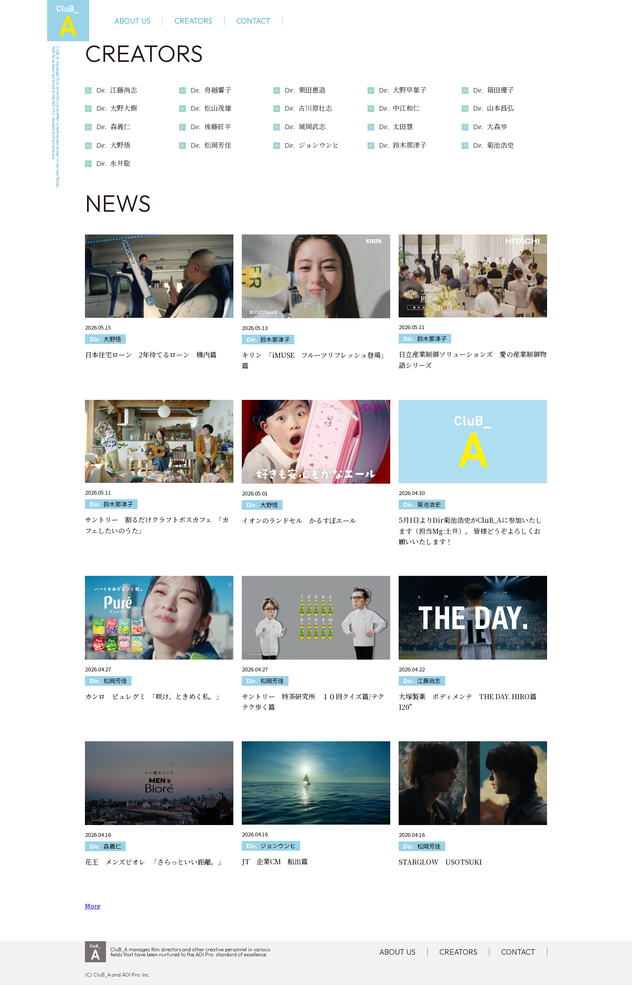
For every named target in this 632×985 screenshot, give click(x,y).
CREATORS (193, 21)
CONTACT (253, 21)
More (92, 905)
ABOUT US (132, 21)
